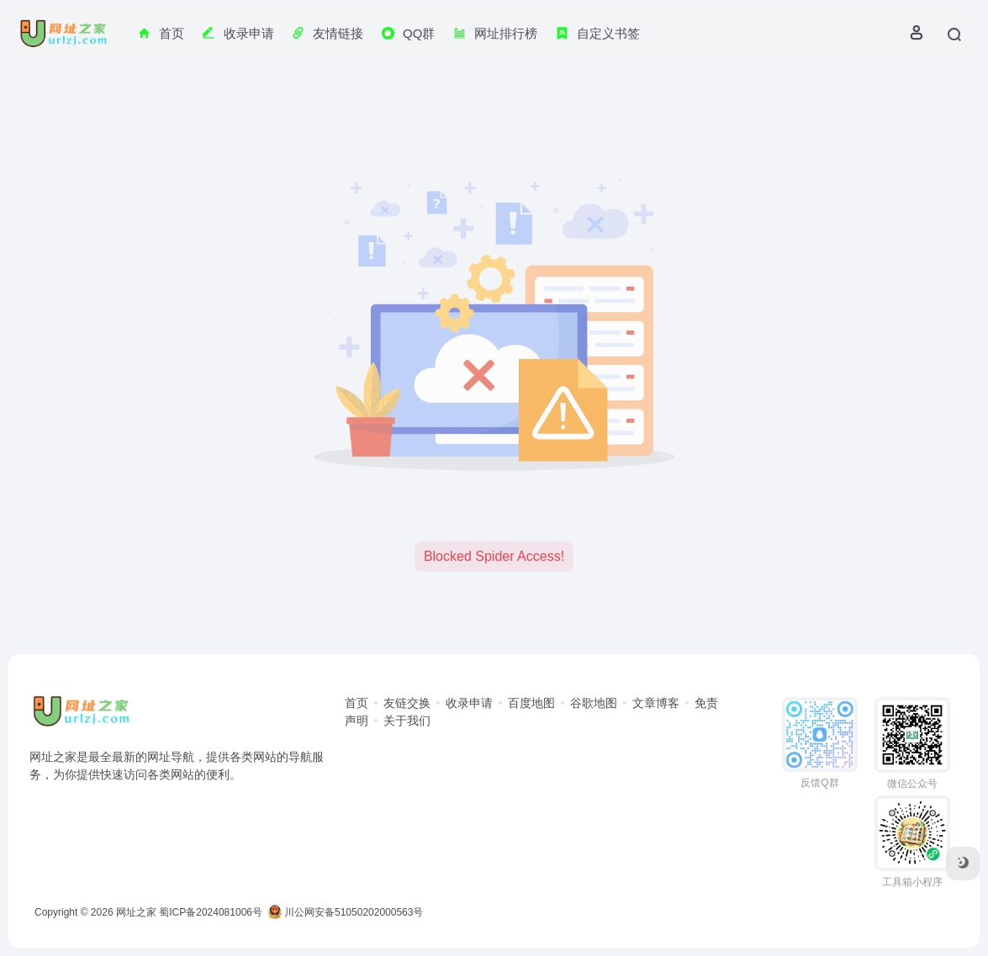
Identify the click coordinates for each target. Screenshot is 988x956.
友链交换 (407, 703)
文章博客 (655, 703)
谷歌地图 (593, 703)
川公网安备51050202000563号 (346, 912)
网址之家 (136, 912)
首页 (356, 703)
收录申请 (469, 703)
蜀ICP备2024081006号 (210, 912)
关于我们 (407, 720)
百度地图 (531, 703)
